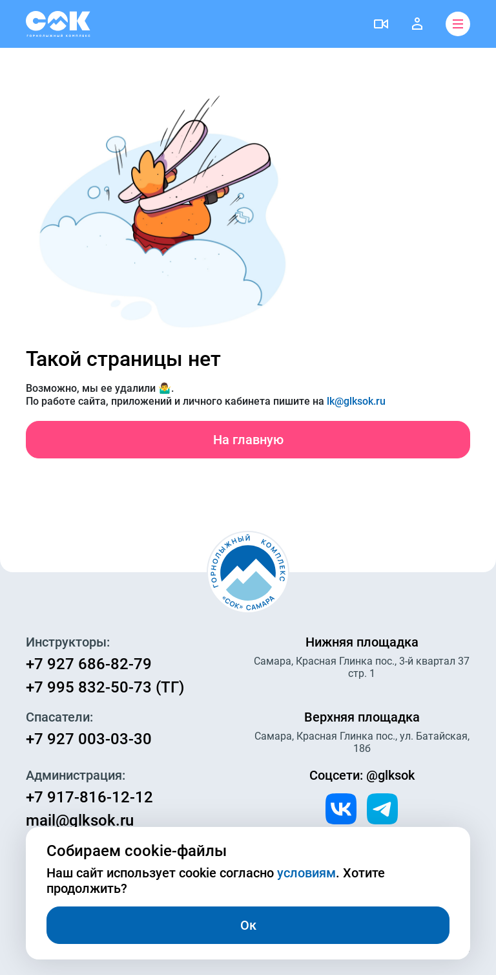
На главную (248, 439)
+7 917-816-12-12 (89, 797)
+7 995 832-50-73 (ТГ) (105, 687)
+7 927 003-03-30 (89, 739)
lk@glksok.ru (356, 401)
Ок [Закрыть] (248, 925)
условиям (306, 873)
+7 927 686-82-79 (89, 664)
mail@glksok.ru (80, 820)
